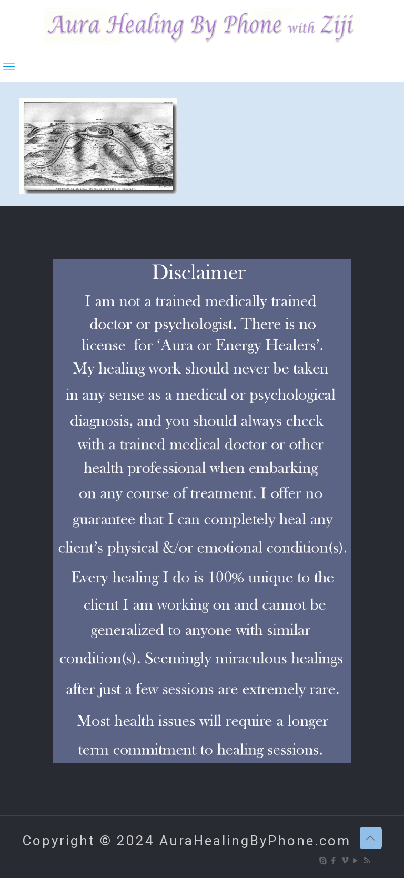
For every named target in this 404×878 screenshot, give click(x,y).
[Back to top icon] (371, 838)
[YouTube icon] (356, 860)
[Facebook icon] (334, 860)
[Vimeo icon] (345, 860)
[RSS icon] (367, 860)
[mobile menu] (9, 67)
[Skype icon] (323, 860)
